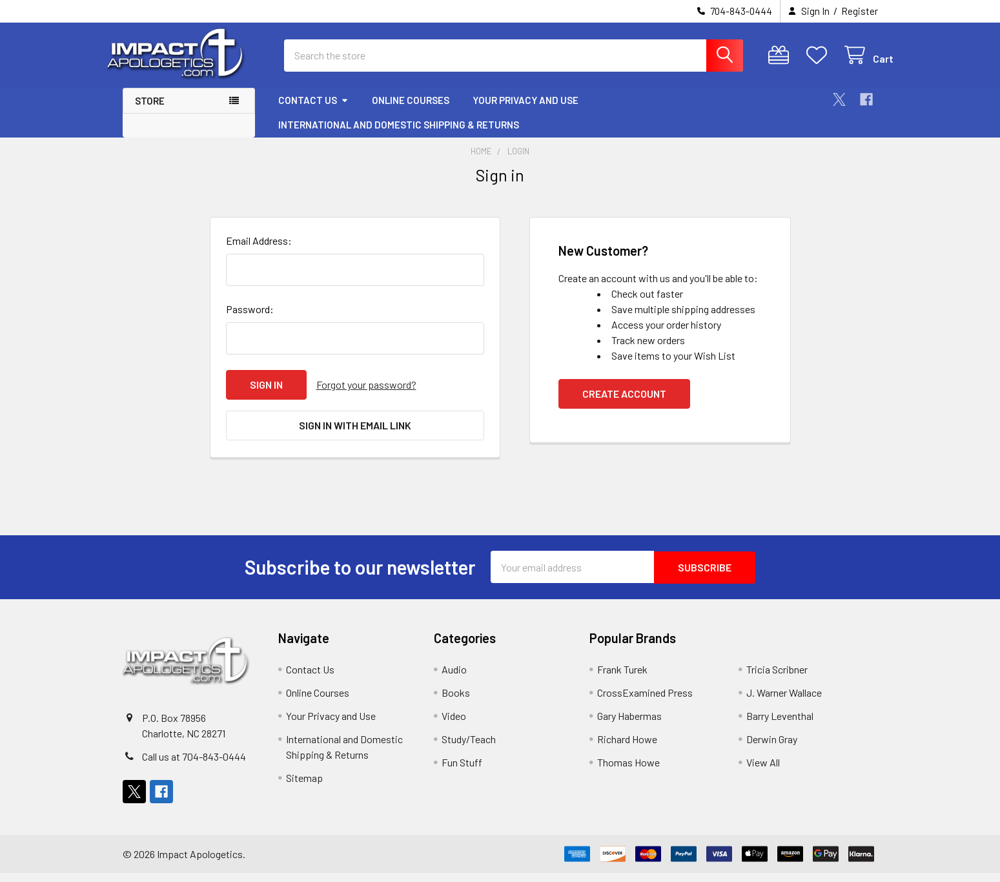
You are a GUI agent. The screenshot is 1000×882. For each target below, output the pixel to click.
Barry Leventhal (779, 725)
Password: (250, 320)
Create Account (624, 405)
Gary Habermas (629, 725)
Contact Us (313, 112)
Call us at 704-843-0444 (194, 765)
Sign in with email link (355, 436)
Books (456, 701)
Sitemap (304, 787)
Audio (454, 678)
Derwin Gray (771, 748)
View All (763, 771)
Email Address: (259, 252)
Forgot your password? (366, 396)
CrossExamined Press (645, 701)
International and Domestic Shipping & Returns (398, 136)
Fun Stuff (462, 771)
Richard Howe (627, 748)
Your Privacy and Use (525, 112)
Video (454, 725)
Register (859, 11)
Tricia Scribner (777, 678)
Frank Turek (622, 678)
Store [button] (150, 112)
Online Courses (410, 112)
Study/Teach (469, 748)
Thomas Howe (628, 771)
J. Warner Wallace (784, 701)
